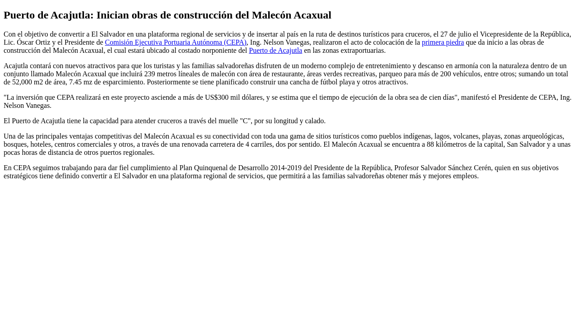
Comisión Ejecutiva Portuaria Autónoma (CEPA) (176, 42)
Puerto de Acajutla (275, 50)
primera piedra (443, 42)
